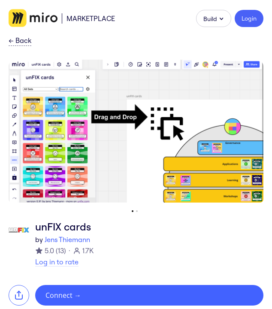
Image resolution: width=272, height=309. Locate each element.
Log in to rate (57, 262)
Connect (63, 295)
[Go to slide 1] (132, 211)
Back (20, 41)
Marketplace (90, 18)
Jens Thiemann (67, 239)
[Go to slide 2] (137, 211)
